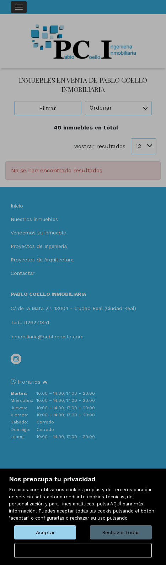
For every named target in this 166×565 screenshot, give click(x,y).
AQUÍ (115, 503)
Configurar (83, 550)
